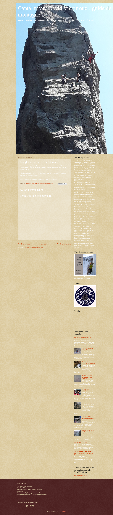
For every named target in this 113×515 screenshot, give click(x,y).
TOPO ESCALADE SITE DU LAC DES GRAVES (87, 377)
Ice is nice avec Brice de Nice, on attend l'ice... (88, 432)
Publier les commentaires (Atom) (34, 247)
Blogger (64, 511)
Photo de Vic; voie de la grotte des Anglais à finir (88, 362)
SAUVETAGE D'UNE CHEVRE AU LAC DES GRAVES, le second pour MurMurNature (84, 453)
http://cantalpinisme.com (80, 475)
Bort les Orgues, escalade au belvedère (88, 417)
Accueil (44, 244)
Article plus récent (24, 244)
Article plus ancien (64, 244)
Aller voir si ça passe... (88, 403)
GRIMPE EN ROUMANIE (85, 390)
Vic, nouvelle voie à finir (80, 442)
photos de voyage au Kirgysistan (87, 349)
